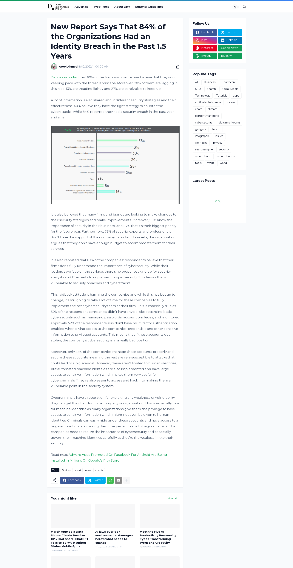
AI (196, 82)
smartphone (203, 156)
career (231, 102)
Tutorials (221, 95)
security (99, 470)
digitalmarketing (229, 122)
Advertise (82, 6)
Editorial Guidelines (149, 6)
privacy (217, 142)
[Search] (243, 7)
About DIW (122, 6)
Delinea (57, 77)
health (216, 129)
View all (172, 498)
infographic (202, 136)
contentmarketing (207, 115)
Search (211, 89)
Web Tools (101, 6)
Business (66, 470)
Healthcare (228, 82)
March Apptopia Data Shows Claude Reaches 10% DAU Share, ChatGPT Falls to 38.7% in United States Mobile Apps (69, 539)
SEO (198, 89)
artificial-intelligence (208, 102)
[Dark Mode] (236, 7)
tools (198, 163)
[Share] (176, 66)
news (88, 470)
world (223, 163)
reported (71, 77)
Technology (202, 95)
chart (78, 470)
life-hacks (201, 142)
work (210, 163)
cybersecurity (203, 122)
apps (236, 95)
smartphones (226, 156)
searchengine (204, 149)
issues (219, 136)
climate (213, 109)
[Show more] (126, 480)
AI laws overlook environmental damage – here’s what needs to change (114, 537)
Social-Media (230, 89)
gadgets (200, 129)
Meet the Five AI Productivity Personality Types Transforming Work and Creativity (158, 537)
